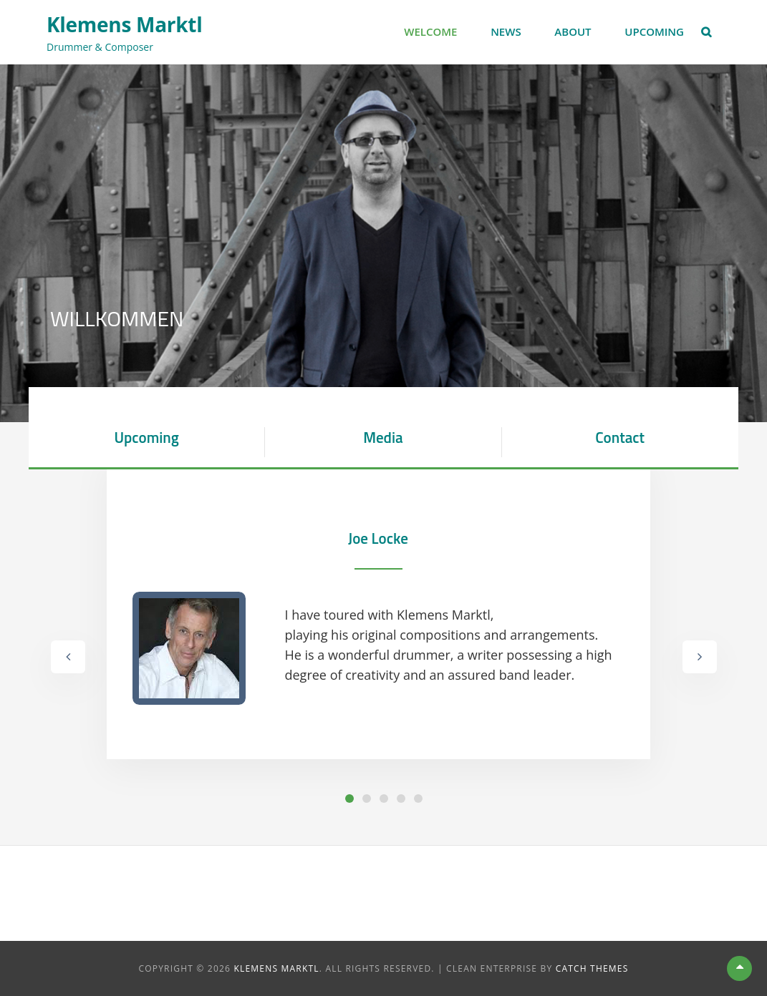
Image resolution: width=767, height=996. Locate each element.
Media (382, 437)
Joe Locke (378, 538)
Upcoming (654, 31)
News (506, 31)
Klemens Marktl (124, 24)
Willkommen (116, 318)
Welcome (430, 31)
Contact (620, 437)
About (572, 31)
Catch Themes (592, 968)
